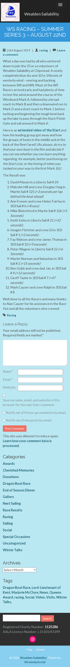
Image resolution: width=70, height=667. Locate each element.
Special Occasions (16, 537)
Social (7, 530)
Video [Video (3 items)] (40, 597)
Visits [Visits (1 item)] (50, 597)
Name (8, 371)
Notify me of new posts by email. (29, 420)
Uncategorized (14, 543)
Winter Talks (12, 550)
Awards (9, 463)
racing (43, 50)
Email (8, 379)
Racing (11, 315)
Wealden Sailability (41, 13)
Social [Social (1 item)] (29, 597)
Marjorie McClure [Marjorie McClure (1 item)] (25, 592)
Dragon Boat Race (16, 483)
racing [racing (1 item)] (19, 597)
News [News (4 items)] (44, 592)
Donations (11, 477)
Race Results (12, 510)
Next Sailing (12, 503)
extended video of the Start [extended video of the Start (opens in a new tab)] (39, 130)
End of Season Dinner (19, 490)
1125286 (51, 627)
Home (40, 649)
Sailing (8, 523)
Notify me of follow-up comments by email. (36, 412)
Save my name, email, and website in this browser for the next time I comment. (31, 402)
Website (9, 387)
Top (28, 649)
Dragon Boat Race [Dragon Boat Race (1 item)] (16, 587)
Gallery (8, 497)
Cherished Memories (18, 470)
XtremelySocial (34, 662)
